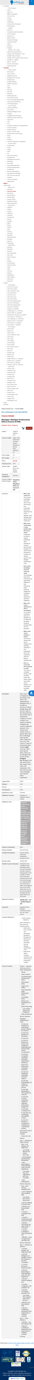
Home (9, 10)
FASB (9, 137)
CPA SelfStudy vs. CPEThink (15, 319)
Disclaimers (10, 22)
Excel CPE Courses (12, 346)
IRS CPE (9, 350)
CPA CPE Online (12, 299)
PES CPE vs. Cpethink (13, 362)
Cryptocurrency (11, 129)
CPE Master (10, 340)
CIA (8, 123)
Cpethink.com (22, 1371)
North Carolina (11, 257)
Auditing (9, 113)
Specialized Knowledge (13, 173)
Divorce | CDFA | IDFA (13, 131)
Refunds (9, 48)
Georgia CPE (11, 376)
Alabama (9, 207)
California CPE (11, 370)
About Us (10, 12)
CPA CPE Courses (12, 287)
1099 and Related (12, 107)
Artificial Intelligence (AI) (14, 111)
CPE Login (10, 338)
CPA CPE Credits (12, 289)
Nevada (9, 251)
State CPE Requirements (14, 52)
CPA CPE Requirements (14, 301)
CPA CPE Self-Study (13, 303)
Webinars (10, 93)
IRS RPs (9, 91)
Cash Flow (10, 119)
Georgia (9, 221)
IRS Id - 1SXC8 (11, 62)
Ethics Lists (11, 187)
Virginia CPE (10, 398)
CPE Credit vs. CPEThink (14, 317)
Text (8, 85)
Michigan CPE (11, 382)
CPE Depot (10, 356)
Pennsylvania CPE (12, 394)
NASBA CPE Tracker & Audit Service (17, 58)
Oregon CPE (10, 392)
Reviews (9, 46)
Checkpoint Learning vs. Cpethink (16, 315)
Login (8, 44)
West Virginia (11, 277)
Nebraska (10, 249)
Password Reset (12, 42)
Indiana (9, 227)
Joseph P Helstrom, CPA (15, 433)
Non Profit (10, 163)
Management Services (13, 159)
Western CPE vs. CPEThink (15, 321)
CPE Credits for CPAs (13, 291)
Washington (10, 275)
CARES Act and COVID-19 (14, 117)
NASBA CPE (10, 352)
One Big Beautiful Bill (13, 165)
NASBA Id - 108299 (12, 60)
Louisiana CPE (11, 380)
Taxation (9, 177)
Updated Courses (12, 76)
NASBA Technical (12, 83)
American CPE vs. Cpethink (15, 364)
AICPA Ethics (11, 197)
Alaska (9, 209)
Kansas (9, 231)
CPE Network (11, 342)
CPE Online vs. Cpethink (14, 323)
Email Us (9, 30)
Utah (8, 269)
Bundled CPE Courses (13, 78)
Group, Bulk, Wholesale (14, 24)
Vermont (9, 271)
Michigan (9, 239)
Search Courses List (7, 408)
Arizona (9, 211)
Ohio (8, 259)
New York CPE (11, 386)
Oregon (9, 261)
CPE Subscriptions (12, 103)
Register (6, 404)
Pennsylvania (11, 263)
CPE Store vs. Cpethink (14, 325)
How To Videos (11, 34)
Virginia (9, 273)
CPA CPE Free (11, 295)
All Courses (10, 72)
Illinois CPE (10, 378)
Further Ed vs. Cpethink (14, 360)
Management (11, 157)
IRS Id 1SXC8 (26, 1375)
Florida (9, 219)
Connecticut (10, 217)
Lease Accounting (12, 155)
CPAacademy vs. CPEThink (15, 311)
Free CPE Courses (12, 97)
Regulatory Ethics (12, 201)
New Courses (11, 74)
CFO (8, 121)
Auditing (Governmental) (14, 115)
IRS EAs (9, 89)
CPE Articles (11, 285)
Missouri (9, 241)
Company (6, 6)
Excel (8, 135)
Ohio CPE (10, 390)
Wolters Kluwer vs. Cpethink (15, 358)
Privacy (9, 18)
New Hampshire (11, 253)
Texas (9, 267)
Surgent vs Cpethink (13, 309)
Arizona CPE (11, 368)
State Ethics (11, 205)
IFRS (8, 151)
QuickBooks (10, 169)
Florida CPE (10, 374)
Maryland (10, 235)
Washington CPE (12, 400)
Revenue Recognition (13, 171)
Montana (9, 247)
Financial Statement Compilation (16, 141)
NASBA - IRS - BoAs (14, 50)
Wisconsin (10, 279)
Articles (6, 283)
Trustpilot (31, 1367)
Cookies (9, 20)
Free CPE (10, 348)
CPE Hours (10, 336)
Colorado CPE (11, 372)
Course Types (12, 70)
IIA (8, 153)
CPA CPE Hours (11, 297)
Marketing (10, 161)
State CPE (11, 366)
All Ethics (10, 189)
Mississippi (10, 243)
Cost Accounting (11, 127)
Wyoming (10, 281)
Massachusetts (11, 237)
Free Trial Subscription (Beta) (15, 99)
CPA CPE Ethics (12, 293)
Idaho (8, 223)
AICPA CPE (10, 329)
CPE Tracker (10, 344)
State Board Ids (11, 66)
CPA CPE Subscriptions (14, 305)
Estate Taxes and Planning (14, 133)
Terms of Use (11, 16)
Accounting (10, 109)
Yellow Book (10, 181)
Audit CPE (10, 331)
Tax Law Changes (12, 179)
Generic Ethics (11, 199)
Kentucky (10, 233)
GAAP (9, 149)
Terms (15, 1373)
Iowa (8, 229)
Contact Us (10, 36)
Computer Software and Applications (17, 125)
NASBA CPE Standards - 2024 (16, 54)
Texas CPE (10, 396)
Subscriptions (11, 26)
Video (9, 87)
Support (10, 28)
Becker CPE (10, 354)
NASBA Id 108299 (16, 1375)
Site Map (20, 1373)
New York (10, 255)
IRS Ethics (10, 193)
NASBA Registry (12, 81)
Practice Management (13, 167)
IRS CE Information (12, 64)
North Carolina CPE (12, 388)
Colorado (9, 215)
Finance (9, 139)
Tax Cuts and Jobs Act (13, 175)
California (10, 213)
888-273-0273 (11, 38)
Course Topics (12, 105)
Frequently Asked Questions (15, 32)
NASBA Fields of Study (13, 56)
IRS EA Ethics (11, 195)
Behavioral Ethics (12, 203)
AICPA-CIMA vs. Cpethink (14, 313)
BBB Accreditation (12, 14)
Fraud (9, 147)
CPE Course (10, 333)
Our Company (12, 8)
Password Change (12, 40)
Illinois (9, 225)
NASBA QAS (11, 79)
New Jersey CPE (12, 384)
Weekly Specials (12, 95)
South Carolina (11, 265)
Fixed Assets (10, 145)
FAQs (4, 1375)
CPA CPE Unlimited (12, 307)
